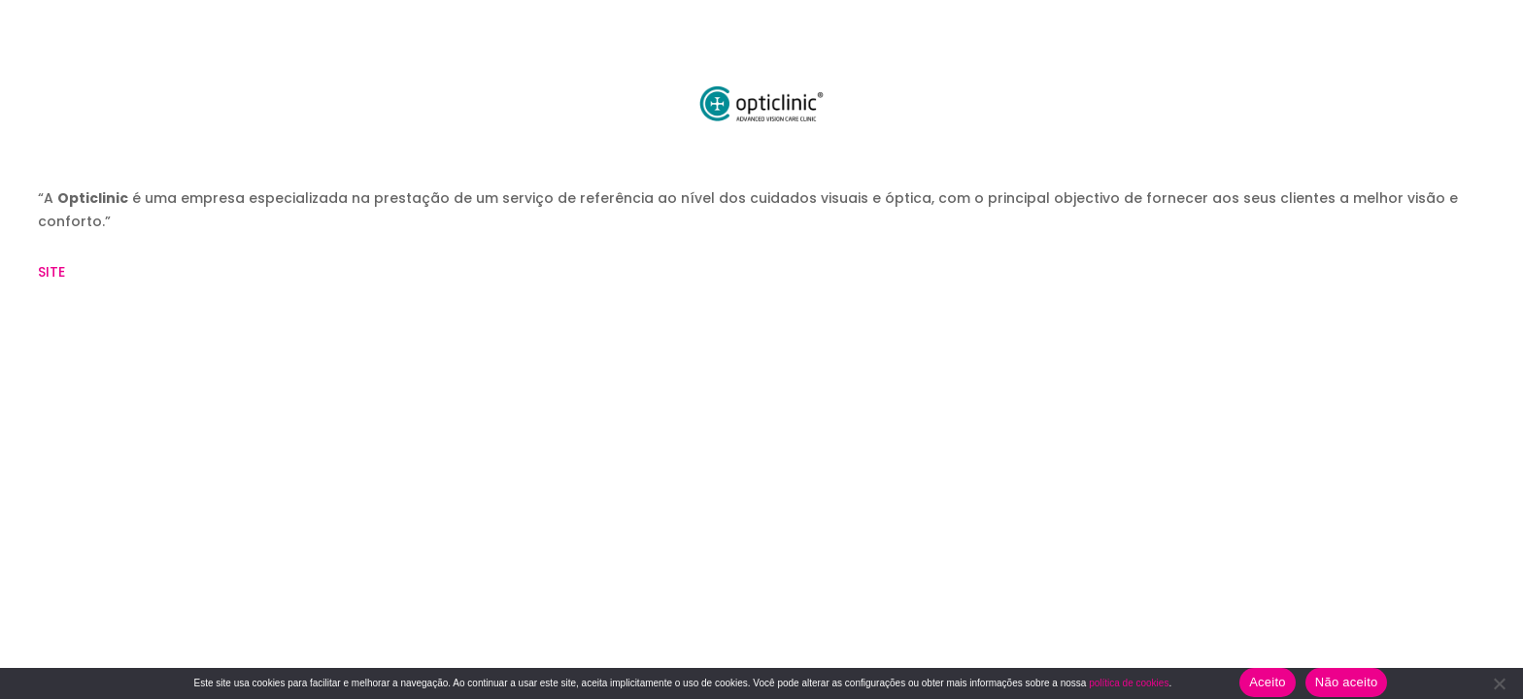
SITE (53, 272)
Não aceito (1346, 682)
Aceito (1267, 682)
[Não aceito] (1498, 683)
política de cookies (1128, 683)
